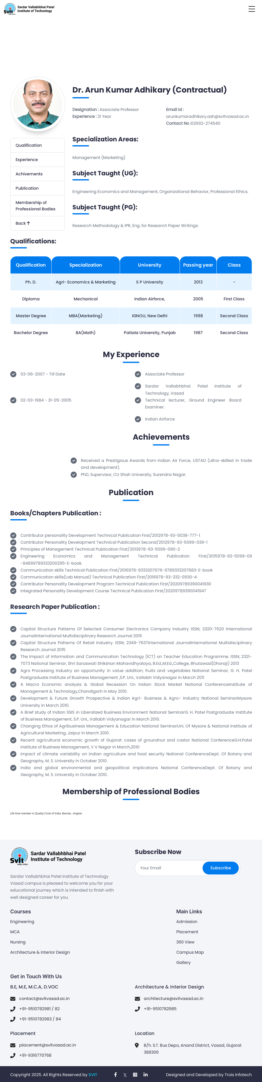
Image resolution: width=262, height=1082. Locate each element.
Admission (186, 922)
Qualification (29, 145)
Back (23, 223)
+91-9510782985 (160, 1009)
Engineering (22, 922)
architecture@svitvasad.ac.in (173, 998)
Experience (27, 160)
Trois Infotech (238, 1075)
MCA (15, 932)
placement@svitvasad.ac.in (47, 1045)
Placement (187, 932)
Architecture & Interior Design (40, 952)
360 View (185, 942)
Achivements (29, 174)
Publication (27, 188)
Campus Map (190, 952)
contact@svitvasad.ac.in (44, 998)
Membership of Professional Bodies (36, 206)
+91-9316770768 (35, 1055)
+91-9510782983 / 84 (40, 1019)
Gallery (183, 962)
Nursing (18, 942)
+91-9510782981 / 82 (39, 1009)
